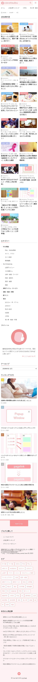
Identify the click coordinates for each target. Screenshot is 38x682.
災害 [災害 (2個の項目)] (34, 595)
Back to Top (19, 524)
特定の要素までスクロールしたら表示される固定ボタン (19, 664)
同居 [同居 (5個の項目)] (3, 591)
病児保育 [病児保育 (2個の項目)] (12, 600)
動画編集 (7, 260)
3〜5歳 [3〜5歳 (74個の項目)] (11, 564)
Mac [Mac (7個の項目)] (28, 564)
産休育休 (28, 105)
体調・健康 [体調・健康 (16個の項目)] (23, 577)
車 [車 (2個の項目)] (2, 604)
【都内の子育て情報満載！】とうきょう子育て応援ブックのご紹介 (9, 207)
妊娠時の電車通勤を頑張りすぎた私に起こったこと (16, 400)
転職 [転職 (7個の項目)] (7, 604)
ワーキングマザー (7, 80)
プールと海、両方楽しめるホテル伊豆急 (28, 135)
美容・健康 (5, 143)
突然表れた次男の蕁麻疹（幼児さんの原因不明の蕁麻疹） (28, 158)
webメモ (31, 175)
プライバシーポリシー (9, 544)
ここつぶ (24, 678)
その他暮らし (9, 271)
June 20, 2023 (29, 553)
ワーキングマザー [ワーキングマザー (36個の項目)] (7, 577)
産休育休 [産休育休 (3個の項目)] (4, 600)
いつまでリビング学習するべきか (9, 61)
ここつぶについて (8, 537)
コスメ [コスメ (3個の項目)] (17, 573)
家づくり (5, 295)
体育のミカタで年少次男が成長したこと (13, 512)
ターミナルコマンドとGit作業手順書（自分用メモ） (28, 180)
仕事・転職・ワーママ (8, 68)
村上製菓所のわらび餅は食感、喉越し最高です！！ (28, 60)
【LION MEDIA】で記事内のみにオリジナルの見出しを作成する (28, 38)
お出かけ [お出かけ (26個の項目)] (29, 568)
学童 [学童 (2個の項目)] (20, 591)
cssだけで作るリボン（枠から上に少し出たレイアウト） (19, 631)
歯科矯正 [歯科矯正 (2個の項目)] (28, 595)
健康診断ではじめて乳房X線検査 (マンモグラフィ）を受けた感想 (9, 158)
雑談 (6, 285)
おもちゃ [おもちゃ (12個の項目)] (21, 568)
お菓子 (12, 34)
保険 (14, 80)
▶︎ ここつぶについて (28, 356)
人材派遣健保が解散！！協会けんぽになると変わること (9, 86)
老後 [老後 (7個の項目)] (30, 600)
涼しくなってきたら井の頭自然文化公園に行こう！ (9, 136)
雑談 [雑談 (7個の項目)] (12, 604)
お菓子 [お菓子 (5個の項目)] (4, 573)
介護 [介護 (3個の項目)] (16, 577)
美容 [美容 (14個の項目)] (19, 600)
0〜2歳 (23, 80)
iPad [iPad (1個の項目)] (23, 564)
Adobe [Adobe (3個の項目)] (18, 564)
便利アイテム (6, 177)
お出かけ (23, 68)
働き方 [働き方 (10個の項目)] (9, 586)
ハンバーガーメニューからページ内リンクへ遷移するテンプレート (28, 204)
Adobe (12, 103)
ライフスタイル (7, 264)
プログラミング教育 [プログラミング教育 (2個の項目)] (27, 573)
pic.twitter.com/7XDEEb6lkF (9, 552)
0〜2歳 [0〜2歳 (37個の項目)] (4, 564)
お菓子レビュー (6, 24)
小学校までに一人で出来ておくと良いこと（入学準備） (9, 231)
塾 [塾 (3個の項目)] (8, 591)
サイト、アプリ (9, 253)
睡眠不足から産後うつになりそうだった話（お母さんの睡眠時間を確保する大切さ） (28, 111)
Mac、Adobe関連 (7, 93)
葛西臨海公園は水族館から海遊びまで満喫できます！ (28, 84)
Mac (16, 103)
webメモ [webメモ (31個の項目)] (4, 568)
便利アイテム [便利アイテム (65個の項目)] (6, 582)
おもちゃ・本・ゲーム (8, 165)
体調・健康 (14, 153)
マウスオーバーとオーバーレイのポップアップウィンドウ (18, 428)
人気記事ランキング (13, 8)
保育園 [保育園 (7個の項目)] (30, 582)
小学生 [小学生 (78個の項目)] (12, 595)
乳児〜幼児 (24, 93)
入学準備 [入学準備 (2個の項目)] (21, 586)
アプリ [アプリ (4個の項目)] (11, 573)
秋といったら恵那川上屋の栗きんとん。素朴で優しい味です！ (9, 38)
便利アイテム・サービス (9, 189)
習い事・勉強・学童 (7, 45)
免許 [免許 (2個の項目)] (15, 586)
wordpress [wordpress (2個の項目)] (13, 568)
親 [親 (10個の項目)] (35, 600)
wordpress (31, 34)
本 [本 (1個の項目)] (22, 595)
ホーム (3, 8)
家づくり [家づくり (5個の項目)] (26, 591)
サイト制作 (24, 24)
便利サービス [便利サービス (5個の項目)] (16, 582)
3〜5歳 (27, 80)
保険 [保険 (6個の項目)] (3, 586)
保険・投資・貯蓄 (8, 292)
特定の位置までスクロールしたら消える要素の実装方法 (17, 485)
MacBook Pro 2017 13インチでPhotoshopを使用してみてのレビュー (9, 108)
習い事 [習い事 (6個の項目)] (25, 600)
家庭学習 (5, 58)
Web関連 (6, 246)
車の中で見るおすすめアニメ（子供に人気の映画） (9, 182)
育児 (4, 299)
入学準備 (9, 227)
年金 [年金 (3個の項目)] (17, 595)
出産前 (7, 312)
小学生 (25, 8)
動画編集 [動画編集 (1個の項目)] (29, 586)
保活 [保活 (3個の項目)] (24, 582)
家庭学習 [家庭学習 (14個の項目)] (4, 595)
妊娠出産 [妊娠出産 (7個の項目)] (13, 591)
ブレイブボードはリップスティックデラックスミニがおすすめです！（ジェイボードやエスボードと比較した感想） (19, 653)
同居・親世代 (9, 278)
